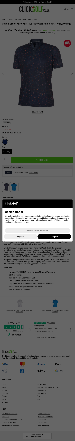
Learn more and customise (37, 231)
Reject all (20, 237)
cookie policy (24, 218)
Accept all (54, 237)
